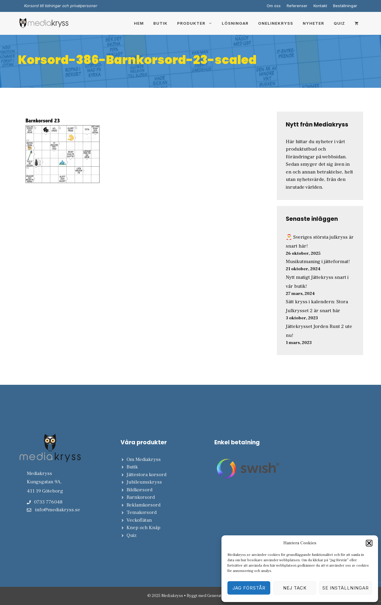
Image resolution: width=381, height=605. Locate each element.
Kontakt (320, 5)
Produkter (197, 23)
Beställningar (345, 5)
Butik (160, 23)
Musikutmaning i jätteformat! (318, 261)
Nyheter (313, 23)
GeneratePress (220, 595)
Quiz (339, 23)
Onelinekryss (275, 23)
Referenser (297, 5)
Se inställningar (345, 588)
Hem (139, 23)
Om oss (274, 5)
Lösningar (235, 23)
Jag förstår (249, 588)
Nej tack (295, 588)
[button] (369, 543)
